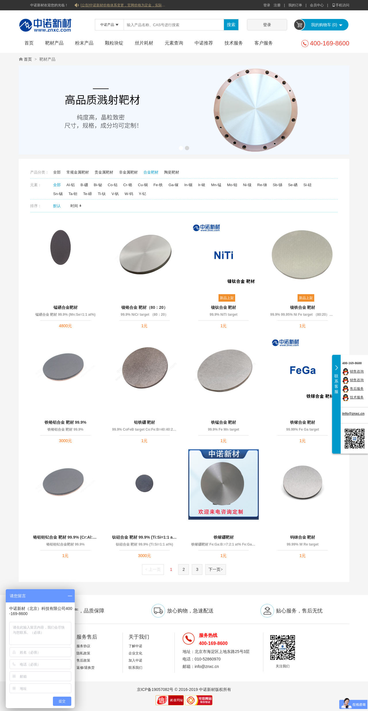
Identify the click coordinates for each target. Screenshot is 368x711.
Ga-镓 (173, 185)
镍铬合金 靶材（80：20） (144, 307)
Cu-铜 (143, 185)
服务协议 (83, 646)
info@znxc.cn (353, 414)
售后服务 (357, 389)
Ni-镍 (247, 185)
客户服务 (263, 43)
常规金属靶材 (77, 172)
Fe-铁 (158, 185)
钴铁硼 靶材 (144, 422)
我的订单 (295, 5)
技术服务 (234, 43)
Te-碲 (87, 194)
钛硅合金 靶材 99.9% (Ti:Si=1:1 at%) (144, 537)
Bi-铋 (98, 185)
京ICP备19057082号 (155, 689)
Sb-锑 (277, 185)
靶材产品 (54, 43)
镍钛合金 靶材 (223, 307)
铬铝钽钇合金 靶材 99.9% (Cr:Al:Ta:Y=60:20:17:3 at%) (65, 537)
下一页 (215, 569)
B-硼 (84, 185)
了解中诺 (135, 646)
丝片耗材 (144, 43)
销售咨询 (357, 371)
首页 (29, 43)
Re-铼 (262, 185)
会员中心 (317, 5)
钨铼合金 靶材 (302, 537)
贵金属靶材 (104, 172)
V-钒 (115, 194)
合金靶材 (150, 172)
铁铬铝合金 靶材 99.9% (65, 422)
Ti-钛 (102, 194)
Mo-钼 (232, 185)
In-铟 (188, 185)
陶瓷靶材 (171, 172)
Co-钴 (113, 185)
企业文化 (135, 653)
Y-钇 (142, 194)
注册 (277, 5)
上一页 (153, 569)
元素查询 (174, 43)
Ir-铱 (201, 185)
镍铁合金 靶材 (302, 307)
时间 (76, 206)
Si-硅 (307, 185)
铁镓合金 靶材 (302, 422)
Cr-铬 (127, 185)
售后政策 (83, 660)
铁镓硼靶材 (224, 537)
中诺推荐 (204, 43)
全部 (57, 172)
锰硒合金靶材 (65, 307)
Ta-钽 (72, 194)
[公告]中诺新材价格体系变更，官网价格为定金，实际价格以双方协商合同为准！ (123, 5)
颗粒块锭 (114, 43)
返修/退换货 (85, 668)
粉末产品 (84, 43)
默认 (59, 206)
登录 (266, 5)
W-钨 (128, 194)
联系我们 (135, 668)
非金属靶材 (128, 172)
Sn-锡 (58, 194)
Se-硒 (293, 185)
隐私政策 (83, 653)
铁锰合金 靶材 (223, 422)
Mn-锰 (216, 185)
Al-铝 (70, 185)
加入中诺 (135, 660)
